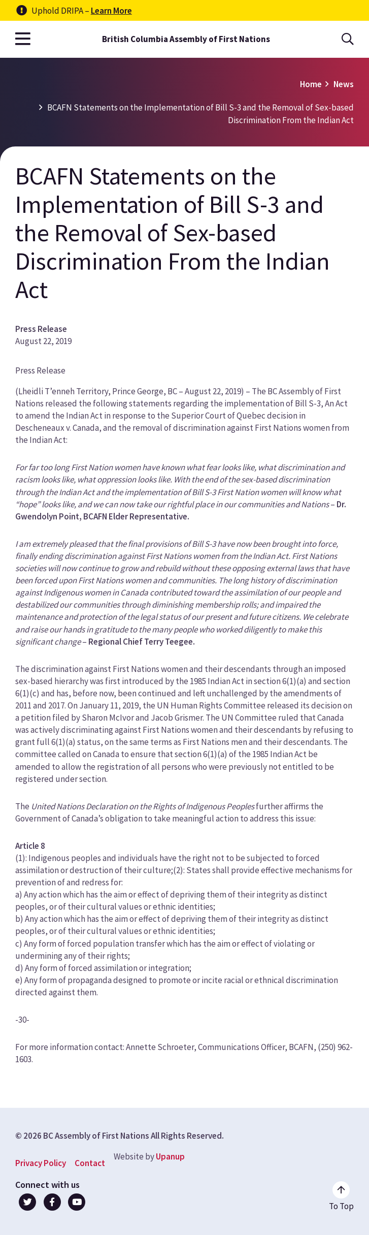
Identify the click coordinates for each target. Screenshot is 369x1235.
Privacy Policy (40, 1163)
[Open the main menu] (22, 39)
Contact (90, 1163)
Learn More (111, 10)
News (343, 84)
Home (311, 84)
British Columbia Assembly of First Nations (186, 39)
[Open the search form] (348, 39)
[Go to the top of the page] (341, 1196)
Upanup (170, 1156)
